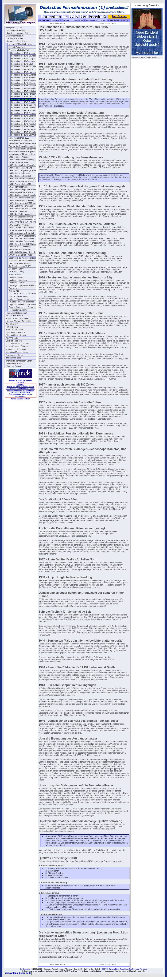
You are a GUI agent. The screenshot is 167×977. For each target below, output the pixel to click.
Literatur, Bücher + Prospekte (18, 321)
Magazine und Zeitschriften (17, 318)
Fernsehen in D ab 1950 (19, 138)
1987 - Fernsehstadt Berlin (20, 249)
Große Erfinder (15, 274)
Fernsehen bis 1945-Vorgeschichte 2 (26, 61)
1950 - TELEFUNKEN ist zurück (22, 181)
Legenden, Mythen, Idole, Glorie (22, 304)
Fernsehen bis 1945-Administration (26, 88)
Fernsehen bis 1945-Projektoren (25, 108)
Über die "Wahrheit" (17, 47)
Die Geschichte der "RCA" (20, 266)
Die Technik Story (16, 269)
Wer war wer (14, 288)
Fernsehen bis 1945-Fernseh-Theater (26, 113)
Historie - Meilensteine (18, 296)
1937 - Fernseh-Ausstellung (20, 168)
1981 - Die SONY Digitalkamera (22, 236)
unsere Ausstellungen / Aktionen (19, 343)
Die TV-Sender (12, 338)
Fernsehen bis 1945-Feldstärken (25, 86)
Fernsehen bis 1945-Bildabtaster (25, 67)
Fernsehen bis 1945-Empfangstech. (26, 80)
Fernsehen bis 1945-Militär (22, 127)
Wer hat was (14, 291)
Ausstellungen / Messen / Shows (22, 154)
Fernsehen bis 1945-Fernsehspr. (25, 94)
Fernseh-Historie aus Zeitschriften (23, 149)
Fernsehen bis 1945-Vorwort (23, 53)
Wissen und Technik (14, 316)
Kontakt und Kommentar (16, 349)
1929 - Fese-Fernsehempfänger (22, 160)
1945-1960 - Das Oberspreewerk (23, 179)
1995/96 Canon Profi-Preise (20, 255)
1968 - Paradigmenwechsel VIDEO (23, 219)
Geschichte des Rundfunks (20, 263)
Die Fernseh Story (16, 271)
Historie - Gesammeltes (19, 299)
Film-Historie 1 (12, 324)
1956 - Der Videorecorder (19, 187)
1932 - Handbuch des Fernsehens (23, 165)
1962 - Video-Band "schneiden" (22, 200)
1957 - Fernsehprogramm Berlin (22, 190)
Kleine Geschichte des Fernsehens (23, 143)
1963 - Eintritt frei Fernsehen (21, 206)
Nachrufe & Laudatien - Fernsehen (23, 294)
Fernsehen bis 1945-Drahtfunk (24, 97)
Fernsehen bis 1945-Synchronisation (26, 75)
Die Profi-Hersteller (14, 341)
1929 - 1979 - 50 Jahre (18, 162)
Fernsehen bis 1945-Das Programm (26, 105)
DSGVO (105, 969)
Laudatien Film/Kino (17, 283)
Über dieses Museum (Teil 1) (18, 33)
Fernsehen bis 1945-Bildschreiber (25, 69)
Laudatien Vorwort (16, 277)
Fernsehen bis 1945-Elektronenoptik (26, 83)
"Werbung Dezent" (14, 366)
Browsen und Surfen (14, 355)
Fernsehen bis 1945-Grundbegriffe (26, 56)
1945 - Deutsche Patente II (20, 176)
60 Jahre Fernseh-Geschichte (21, 302)
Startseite (55, 20)
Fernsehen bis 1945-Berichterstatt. (26, 102)
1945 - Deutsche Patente (19, 173)
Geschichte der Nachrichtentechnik (23, 258)
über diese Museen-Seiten (17, 352)
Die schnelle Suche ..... (16, 363)
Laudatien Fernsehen (18, 280)
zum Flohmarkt (141, 969)
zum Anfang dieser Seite (18, 973)
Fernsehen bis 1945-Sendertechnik (26, 77)
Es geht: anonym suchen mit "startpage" (20, 381)
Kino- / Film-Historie (14, 330)
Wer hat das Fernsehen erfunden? (23, 146)
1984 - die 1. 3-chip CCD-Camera (23, 244)
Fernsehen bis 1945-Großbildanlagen (26, 110)
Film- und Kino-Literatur (16, 335)
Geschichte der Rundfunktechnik (22, 261)
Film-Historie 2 (12, 327)
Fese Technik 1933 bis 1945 (20, 141)
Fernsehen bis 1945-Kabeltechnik (25, 91)
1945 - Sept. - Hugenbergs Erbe (22, 170)
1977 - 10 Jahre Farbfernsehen (22, 228)
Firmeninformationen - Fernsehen (23, 307)
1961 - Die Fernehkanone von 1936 (24, 198)
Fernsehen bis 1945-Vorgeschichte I (26, 58)
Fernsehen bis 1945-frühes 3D (24, 121)
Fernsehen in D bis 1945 (19, 50)
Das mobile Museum (14, 38)
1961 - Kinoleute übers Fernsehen (23, 195)
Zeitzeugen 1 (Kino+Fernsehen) (22, 285)
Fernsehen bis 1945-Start (22, 64)
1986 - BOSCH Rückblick (19, 247)
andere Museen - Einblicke (17, 346)
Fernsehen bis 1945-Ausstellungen (26, 124)
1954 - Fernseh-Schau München (22, 184)
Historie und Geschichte (16, 41)
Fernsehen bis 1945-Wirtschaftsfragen (26, 132)
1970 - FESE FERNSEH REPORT (23, 222)
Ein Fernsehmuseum (15, 36)
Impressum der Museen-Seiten (19, 361)
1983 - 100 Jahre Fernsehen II (21, 241)
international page (13, 358)
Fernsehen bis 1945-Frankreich (24, 129)
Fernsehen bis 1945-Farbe (22, 118)
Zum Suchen (119, 16)
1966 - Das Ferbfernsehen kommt (23, 214)
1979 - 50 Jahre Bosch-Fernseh (22, 230)
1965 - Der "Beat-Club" (18, 211)
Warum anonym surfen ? (20, 399)
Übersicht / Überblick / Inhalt (21, 44)
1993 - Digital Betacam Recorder (22, 252)
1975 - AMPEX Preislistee (20, 225)
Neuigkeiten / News (14, 28)
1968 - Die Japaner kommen (21, 217)
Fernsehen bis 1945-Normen (23, 72)
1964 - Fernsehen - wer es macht (23, 209)
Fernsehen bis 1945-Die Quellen (25, 135)
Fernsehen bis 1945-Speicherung (25, 116)
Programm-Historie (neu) (16, 313)
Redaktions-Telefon (127, 969)
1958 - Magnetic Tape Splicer (21, 192)
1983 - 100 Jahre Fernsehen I (21, 238)
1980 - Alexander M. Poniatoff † (22, 233)
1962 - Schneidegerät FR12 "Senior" (24, 203)
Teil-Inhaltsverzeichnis (18, 310)
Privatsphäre (114, 969)
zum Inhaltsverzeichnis (15, 30)
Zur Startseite (25, 969)
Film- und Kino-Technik (15, 332)
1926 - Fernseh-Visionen (19, 157)
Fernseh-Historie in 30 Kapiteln (22, 151)
